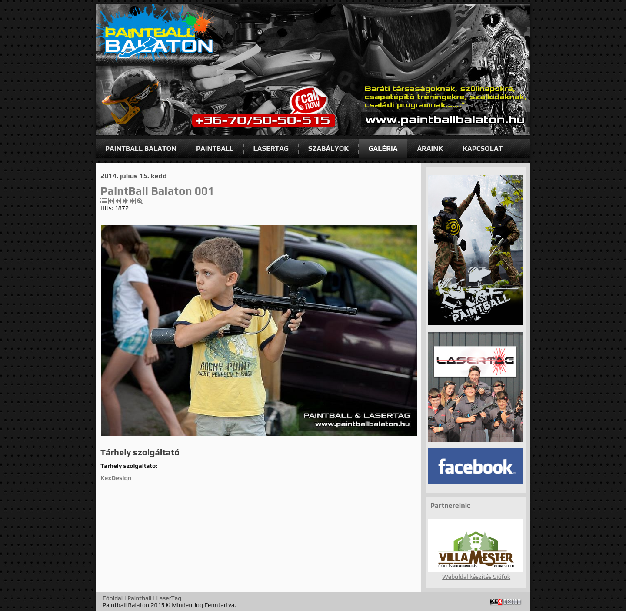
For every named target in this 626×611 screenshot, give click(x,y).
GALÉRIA (382, 148)
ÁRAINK (430, 148)
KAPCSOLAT (483, 148)
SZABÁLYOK (328, 148)
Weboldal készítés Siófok (476, 576)
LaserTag (169, 597)
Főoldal (113, 597)
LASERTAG (271, 148)
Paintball (139, 597)
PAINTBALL (214, 148)
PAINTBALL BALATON (140, 148)
